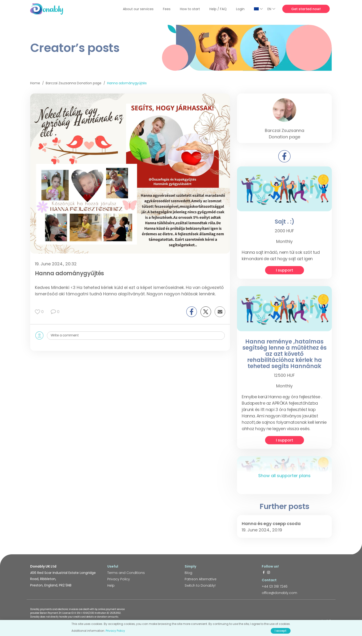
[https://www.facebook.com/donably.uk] (264, 573)
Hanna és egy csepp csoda (271, 523)
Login (240, 9)
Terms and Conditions (126, 572)
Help (111, 585)
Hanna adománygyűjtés (127, 83)
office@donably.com (279, 592)
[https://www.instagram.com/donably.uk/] (268, 573)
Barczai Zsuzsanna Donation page (73, 83)
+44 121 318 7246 (274, 586)
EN (271, 9)
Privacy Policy (118, 579)
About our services (138, 9)
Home (35, 83)
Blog (188, 572)
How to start (190, 9)
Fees (167, 9)
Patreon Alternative (200, 579)
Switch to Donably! (200, 585)
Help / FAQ (218, 9)
